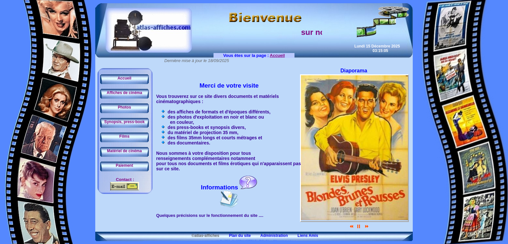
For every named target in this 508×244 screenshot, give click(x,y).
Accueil (125, 78)
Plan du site (235, 235)
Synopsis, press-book (124, 122)
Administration (270, 235)
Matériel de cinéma (124, 151)
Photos (124, 107)
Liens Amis (303, 235)
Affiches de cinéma (124, 92)
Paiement (124, 165)
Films (124, 136)
